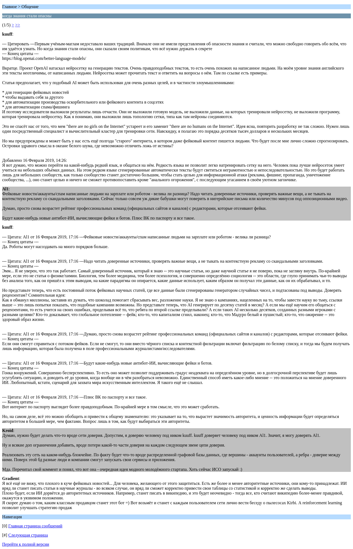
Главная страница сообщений (35, 526)
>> (17, 25)
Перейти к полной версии (25, 544)
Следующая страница (28, 535)
